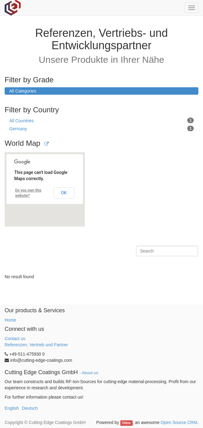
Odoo (126, 423)
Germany (101, 128)
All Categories (22, 91)
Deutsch (30, 408)
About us (90, 372)
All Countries (101, 120)
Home (10, 320)
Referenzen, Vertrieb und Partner (36, 344)
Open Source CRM (179, 422)
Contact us (15, 338)
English (12, 408)
